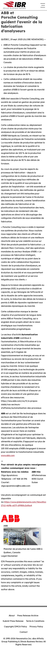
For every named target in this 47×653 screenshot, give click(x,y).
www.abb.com (8, 455)
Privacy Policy (36, 626)
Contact (23, 632)
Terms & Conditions (35, 621)
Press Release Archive (27, 615)
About (12, 615)
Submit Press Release (13, 621)
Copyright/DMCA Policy (15, 626)
